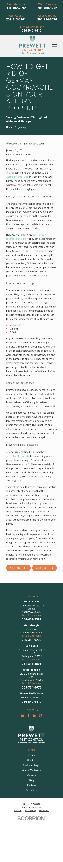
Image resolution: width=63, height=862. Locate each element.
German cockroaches (17, 176)
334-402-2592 (16, 8)
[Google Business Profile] (22, 715)
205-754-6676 (47, 19)
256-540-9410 (31, 30)
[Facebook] (28, 715)
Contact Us (31, 790)
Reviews (31, 785)
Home (31, 755)
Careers (31, 775)
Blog (31, 780)
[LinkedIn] (34, 715)
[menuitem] (17, 810)
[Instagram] (40, 715)
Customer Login (31, 765)
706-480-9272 (47, 8)
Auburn (46, 168)
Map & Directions (31, 615)
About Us (31, 760)
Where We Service (31, 770)
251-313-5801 (16, 19)
